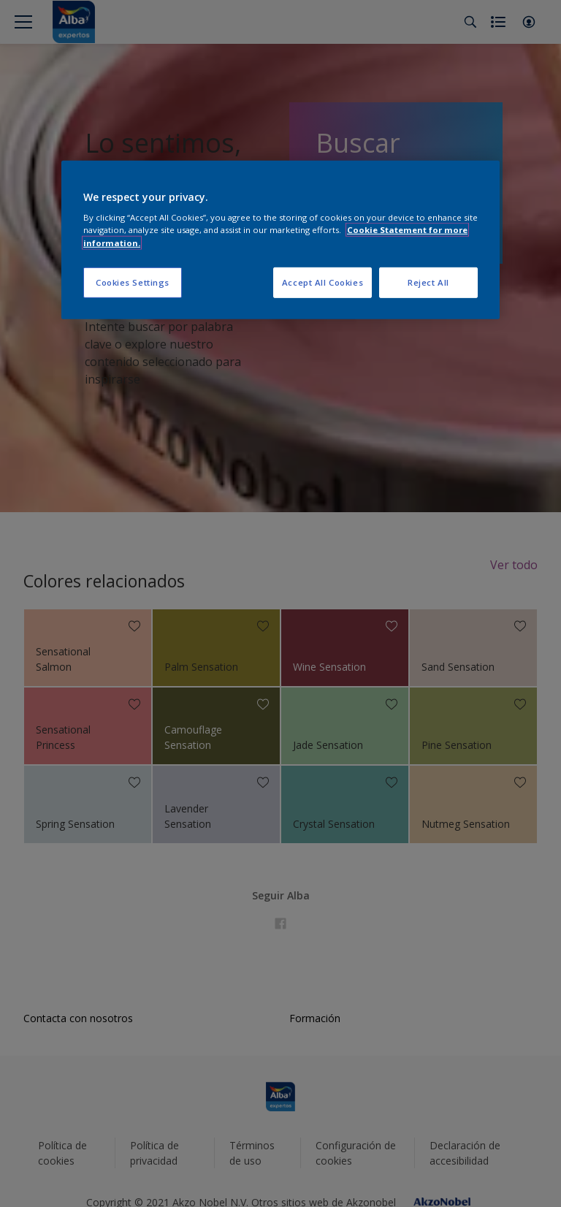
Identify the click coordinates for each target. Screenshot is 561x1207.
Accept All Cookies (322, 281)
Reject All (428, 281)
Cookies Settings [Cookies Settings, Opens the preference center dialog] (132, 281)
